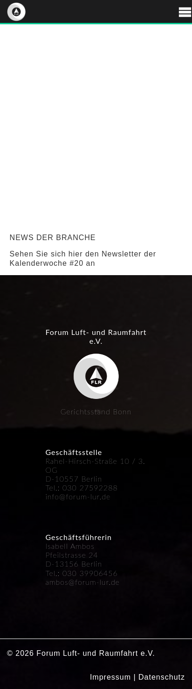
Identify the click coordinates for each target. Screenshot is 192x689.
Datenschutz (161, 677)
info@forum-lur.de (77, 496)
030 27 (75, 487)
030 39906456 (90, 572)
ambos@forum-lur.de (82, 581)
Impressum (110, 677)
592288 (103, 487)
